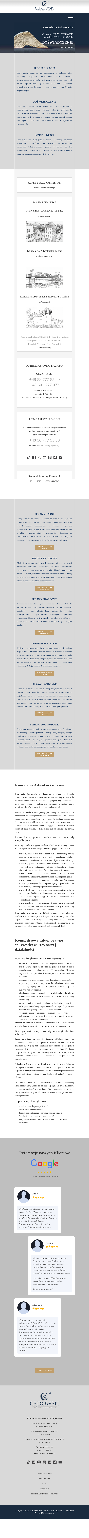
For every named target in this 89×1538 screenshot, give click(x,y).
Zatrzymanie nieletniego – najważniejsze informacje (40, 1113)
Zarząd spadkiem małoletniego (31, 1109)
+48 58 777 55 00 (44, 1447)
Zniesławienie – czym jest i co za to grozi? (36, 1116)
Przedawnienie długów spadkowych (33, 1106)
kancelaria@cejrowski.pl (44, 1453)
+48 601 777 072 (45, 1450)
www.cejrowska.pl (45, 348)
